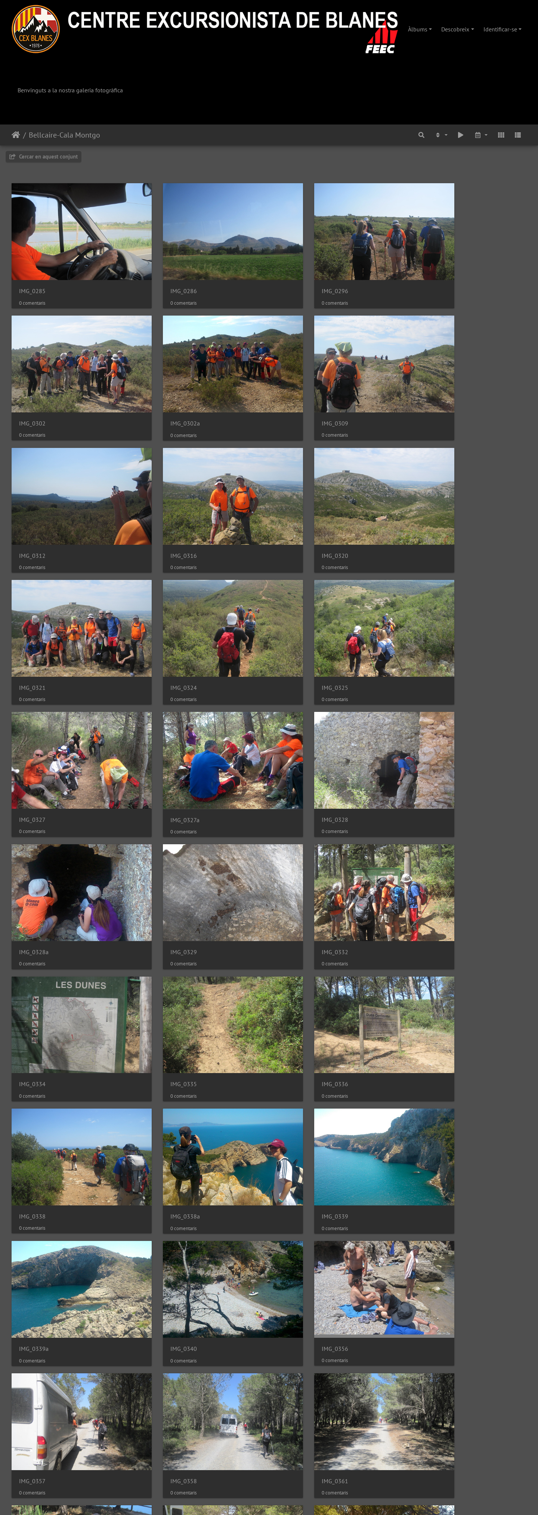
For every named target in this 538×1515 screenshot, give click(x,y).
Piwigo (292, 1499)
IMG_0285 (32, 277)
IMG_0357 (427, 988)
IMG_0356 (295, 988)
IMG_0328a (428, 632)
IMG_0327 (32, 632)
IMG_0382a (428, 1344)
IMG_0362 (295, 1107)
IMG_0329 (32, 751)
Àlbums (417, 29)
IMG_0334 (295, 751)
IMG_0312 (295, 395)
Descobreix (455, 29)
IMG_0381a (165, 1344)
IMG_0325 (427, 514)
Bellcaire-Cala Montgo (64, 135)
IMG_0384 (164, 1463)
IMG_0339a (34, 988)
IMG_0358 (32, 1107)
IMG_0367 (164, 1225)
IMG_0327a (165, 633)
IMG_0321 (164, 514)
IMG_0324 (295, 514)
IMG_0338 (164, 869)
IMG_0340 (164, 988)
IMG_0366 (427, 1107)
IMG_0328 (295, 632)
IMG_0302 (427, 277)
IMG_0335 (427, 751)
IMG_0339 (427, 870)
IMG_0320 (32, 514)
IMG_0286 (164, 277)
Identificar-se (500, 29)
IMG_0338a (297, 870)
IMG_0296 (295, 277)
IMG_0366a (34, 1225)
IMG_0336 (32, 869)
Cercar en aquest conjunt (43, 156)
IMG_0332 (164, 751)
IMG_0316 (427, 395)
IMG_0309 (164, 395)
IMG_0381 (32, 1344)
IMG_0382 (295, 1344)
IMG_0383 (32, 1462)
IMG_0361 (164, 1107)
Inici (16, 135)
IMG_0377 (295, 1225)
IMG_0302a (34, 396)
